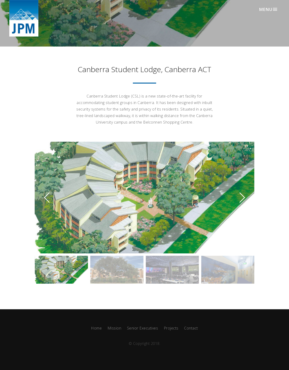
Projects (171, 328)
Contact (191, 328)
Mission (114, 328)
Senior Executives (142, 328)
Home (96, 328)
